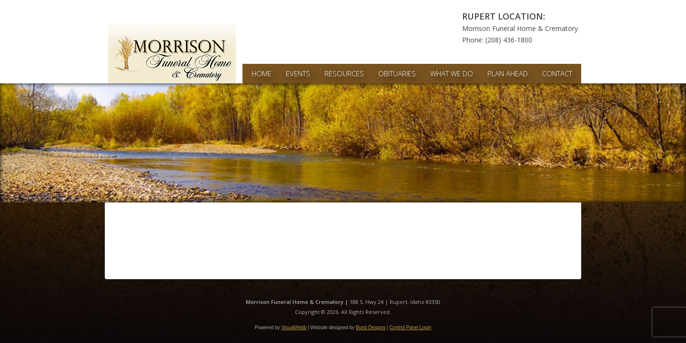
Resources (344, 73)
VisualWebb (293, 327)
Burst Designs (370, 327)
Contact (557, 73)
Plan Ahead (507, 73)
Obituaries (397, 73)
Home (262, 73)
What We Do (451, 73)
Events (298, 73)
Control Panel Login (410, 327)
